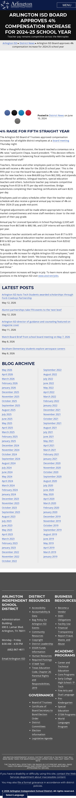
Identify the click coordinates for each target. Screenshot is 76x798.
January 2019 (50, 556)
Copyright (37, 639)
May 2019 (48, 543)
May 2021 (48, 440)
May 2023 (7, 529)
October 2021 (50, 418)
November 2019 (52, 520)
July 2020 (48, 485)
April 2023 (7, 534)
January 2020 (50, 512)
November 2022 (10, 556)
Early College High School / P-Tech (66, 682)
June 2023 (7, 525)
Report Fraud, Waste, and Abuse (65, 639)
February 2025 (10, 436)
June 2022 (48, 383)
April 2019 (48, 547)
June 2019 (48, 538)
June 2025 (7, 418)
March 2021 (49, 449)
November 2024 (10, 449)
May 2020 (48, 494)
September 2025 (11, 405)
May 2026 (7, 369)
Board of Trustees (42, 702)
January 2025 (9, 440)
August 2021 (50, 427)
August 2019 (50, 534)
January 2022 (50, 405)
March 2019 (49, 552)
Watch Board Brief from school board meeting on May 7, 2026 (36, 336)
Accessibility (38, 607)
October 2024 (9, 454)
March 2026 (8, 378)
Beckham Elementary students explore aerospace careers (33, 348)
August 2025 (8, 409)
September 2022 (52, 369)
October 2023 (9, 507)
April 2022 (48, 392)
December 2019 (51, 516)
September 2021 (52, 423)
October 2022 (9, 560)
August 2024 (8, 463)
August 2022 (50, 374)
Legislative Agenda (42, 738)
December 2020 (51, 463)
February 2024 (10, 489)
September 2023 (11, 512)
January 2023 (9, 547)
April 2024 (7, 480)
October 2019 (50, 525)
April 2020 (48, 498)
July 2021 (48, 432)
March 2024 (8, 485)
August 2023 (8, 516)
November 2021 (52, 414)
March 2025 (8, 432)
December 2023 (10, 498)
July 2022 (48, 378)
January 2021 (50, 458)
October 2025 (9, 400)
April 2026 (7, 374)
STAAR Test (38, 663)
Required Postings (42, 659)
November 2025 (10, 396)
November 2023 (10, 503)
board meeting (61, 140)
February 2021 (51, 454)
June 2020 (48, 489)
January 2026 (9, 387)
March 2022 (49, 396)
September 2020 (52, 476)
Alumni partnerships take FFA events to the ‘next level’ (32, 309)
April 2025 (7, 427)
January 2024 (9, 494)
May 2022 (48, 387)
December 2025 (10, 392)
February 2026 (10, 383)
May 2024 (7, 476)
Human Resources (42, 655)
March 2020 (49, 503)
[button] (66, 5)
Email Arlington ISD (13, 658)
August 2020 (50, 480)
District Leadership (42, 643)
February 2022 (51, 400)
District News (56, 115)
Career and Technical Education (64, 666)
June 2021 (48, 436)
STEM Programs (66, 714)
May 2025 (7, 423)
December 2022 (10, 552)
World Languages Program (64, 722)
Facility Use (64, 623)
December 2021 (51, 409)
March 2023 (8, 538)
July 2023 (6, 520)
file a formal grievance (30, 782)
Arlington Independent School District (31, 791)
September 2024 (11, 458)
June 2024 (7, 472)
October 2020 (50, 472)
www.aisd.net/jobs (48, 275)
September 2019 (52, 529)
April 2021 (48, 445)
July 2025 (6, 414)
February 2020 (51, 507)
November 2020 (52, 467)
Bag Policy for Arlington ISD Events (39, 623)
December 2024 (10, 445)
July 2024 (6, 467)
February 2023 (10, 543)
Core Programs (66, 674)
